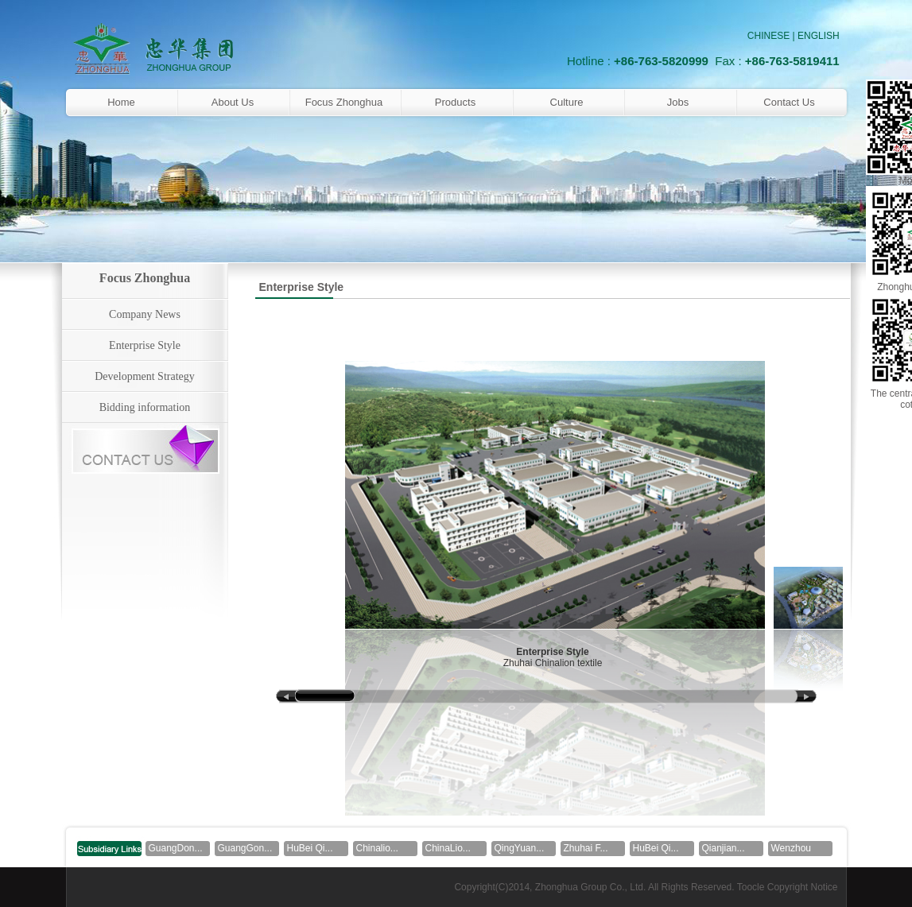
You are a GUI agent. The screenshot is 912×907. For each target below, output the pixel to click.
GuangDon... (176, 848)
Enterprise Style (144, 345)
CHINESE (768, 35)
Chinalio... (377, 848)
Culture (567, 102)
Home (121, 102)
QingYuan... (520, 848)
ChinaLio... (448, 848)
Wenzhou (791, 848)
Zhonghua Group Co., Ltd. (590, 887)
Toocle (751, 887)
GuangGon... (245, 848)
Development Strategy (145, 376)
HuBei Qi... (310, 848)
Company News (144, 314)
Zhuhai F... (586, 848)
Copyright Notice (802, 887)
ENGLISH (819, 35)
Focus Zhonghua (344, 102)
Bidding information (145, 407)
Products (455, 102)
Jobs (678, 102)
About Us (233, 102)
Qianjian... (723, 848)
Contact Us (788, 102)
